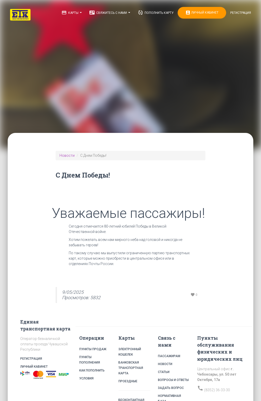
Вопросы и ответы (173, 380)
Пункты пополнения (89, 359)
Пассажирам (169, 356)
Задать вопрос (171, 388)
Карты (72, 12)
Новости (67, 155)
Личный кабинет (202, 12)
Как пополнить (92, 370)
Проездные (127, 381)
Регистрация (240, 13)
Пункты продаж (92, 349)
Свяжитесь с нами (109, 12)
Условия (86, 378)
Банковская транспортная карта (130, 368)
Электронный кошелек (129, 351)
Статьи (163, 372)
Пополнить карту (156, 12)
